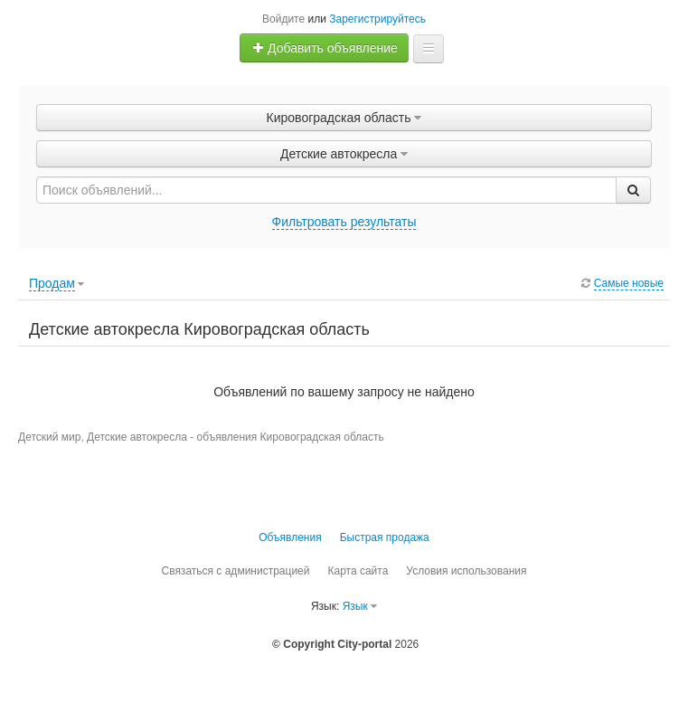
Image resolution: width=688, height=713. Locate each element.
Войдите (283, 19)
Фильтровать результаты (344, 221)
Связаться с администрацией (235, 571)
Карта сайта (357, 571)
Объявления (290, 537)
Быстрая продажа (384, 537)
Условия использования (466, 571)
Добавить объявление (324, 48)
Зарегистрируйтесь (377, 19)
